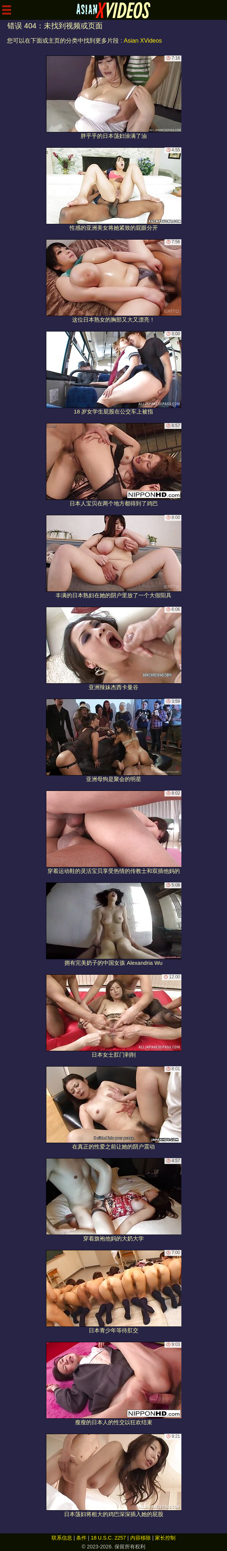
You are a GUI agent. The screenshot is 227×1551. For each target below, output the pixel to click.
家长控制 (165, 1538)
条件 (81, 1538)
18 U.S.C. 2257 (108, 1538)
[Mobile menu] (7, 10)
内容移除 (140, 1538)
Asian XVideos (143, 40)
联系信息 (62, 1538)
